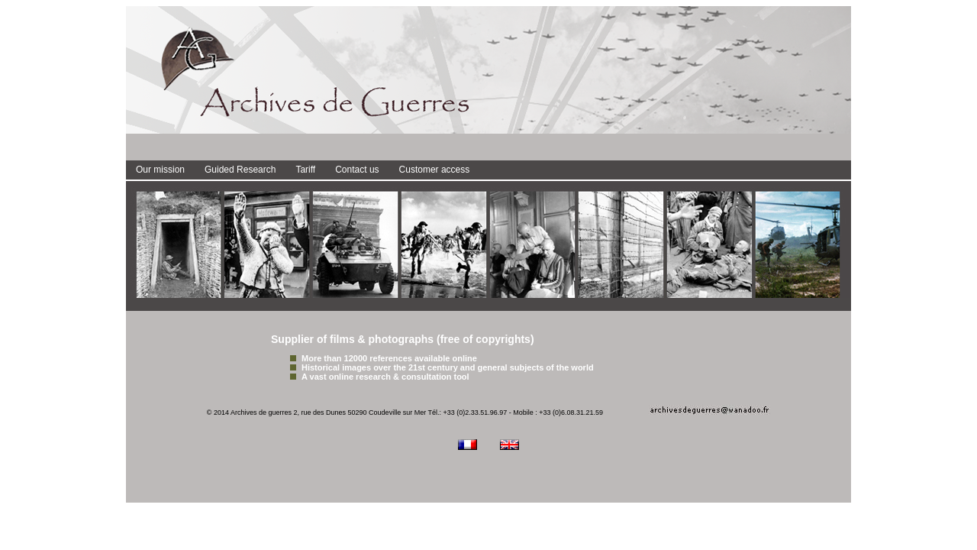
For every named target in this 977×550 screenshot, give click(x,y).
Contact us (357, 169)
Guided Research (240, 169)
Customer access (434, 169)
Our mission (160, 169)
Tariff (305, 169)
